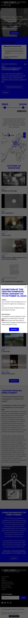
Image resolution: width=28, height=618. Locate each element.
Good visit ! (14, 329)
